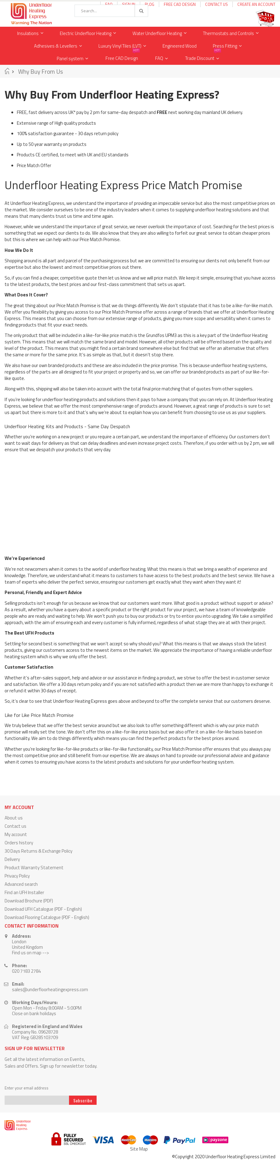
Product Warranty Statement (34, 867)
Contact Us (216, 4)
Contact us (15, 826)
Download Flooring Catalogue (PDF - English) (47, 917)
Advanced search (21, 884)
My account (16, 834)
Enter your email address (26, 1088)
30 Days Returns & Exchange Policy (38, 850)
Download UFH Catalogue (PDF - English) (43, 909)
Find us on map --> (30, 952)
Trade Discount (203, 57)
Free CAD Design (180, 4)
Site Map (139, 1148)
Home (7, 71)
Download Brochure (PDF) (29, 900)
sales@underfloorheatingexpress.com (50, 989)
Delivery (12, 859)
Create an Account (256, 4)
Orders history (19, 842)
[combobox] (111, 11)
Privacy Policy (17, 875)
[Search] (141, 11)
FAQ (159, 58)
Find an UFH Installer (24, 892)
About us (14, 817)
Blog (149, 4)
